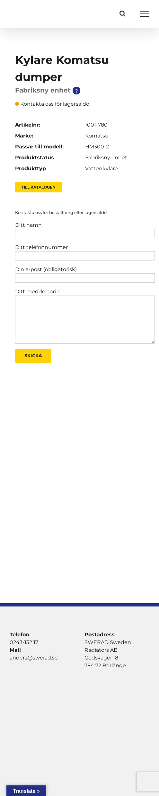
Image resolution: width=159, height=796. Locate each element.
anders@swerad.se (34, 658)
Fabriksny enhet (106, 158)
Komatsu (97, 136)
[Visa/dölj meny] (145, 14)
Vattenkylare (101, 168)
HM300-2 (97, 147)
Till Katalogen (39, 187)
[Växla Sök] (122, 13)
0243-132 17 (24, 642)
